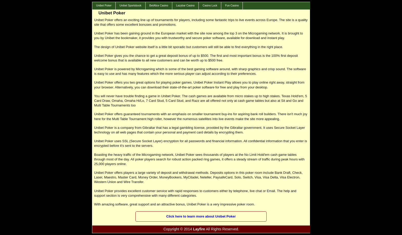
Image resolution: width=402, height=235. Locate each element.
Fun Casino (232, 5)
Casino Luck (210, 5)
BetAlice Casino (158, 5)
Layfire (199, 229)
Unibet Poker (104, 5)
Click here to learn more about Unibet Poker (201, 216)
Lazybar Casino (185, 5)
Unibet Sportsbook (130, 5)
